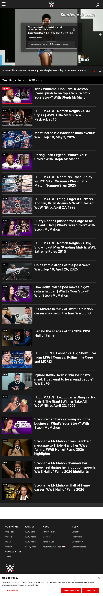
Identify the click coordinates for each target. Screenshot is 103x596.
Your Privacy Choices (52, 547)
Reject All (91, 590)
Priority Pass (30, 547)
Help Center (77, 537)
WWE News (30, 532)
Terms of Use (48, 542)
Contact (8, 547)
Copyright (47, 537)
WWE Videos (30, 537)
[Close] (99, 578)
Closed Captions (79, 547)
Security (75, 532)
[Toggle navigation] (4, 4)
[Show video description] (94, 71)
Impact (8, 542)
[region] (51, 585)
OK (51, 44)
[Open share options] (100, 71)
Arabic (8, 557)
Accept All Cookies (71, 590)
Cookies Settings (11, 590)
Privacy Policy (49, 532)
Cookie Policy (77, 542)
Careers (8, 537)
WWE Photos (30, 542)
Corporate (9, 532)
